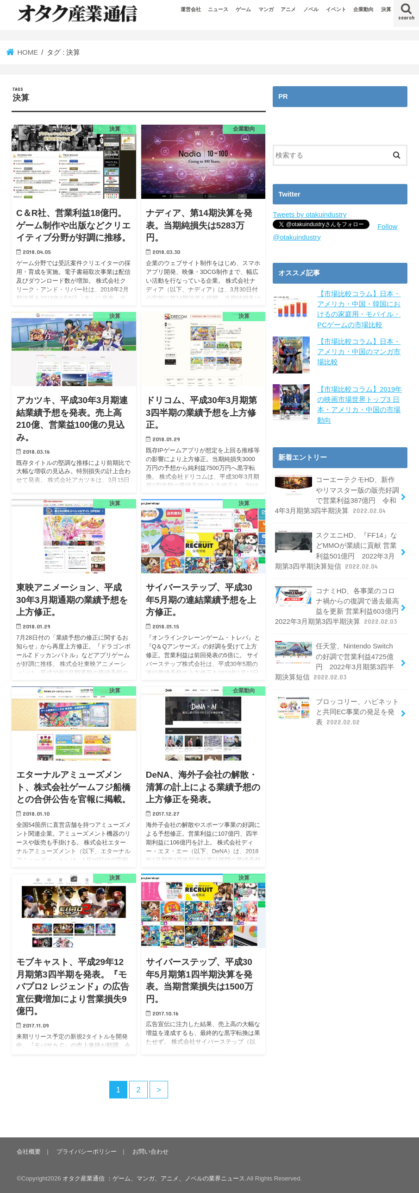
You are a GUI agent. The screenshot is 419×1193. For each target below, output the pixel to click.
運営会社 (191, 9)
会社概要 (29, 1151)
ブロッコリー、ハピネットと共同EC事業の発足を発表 (337, 712)
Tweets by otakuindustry (309, 214)
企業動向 (363, 9)
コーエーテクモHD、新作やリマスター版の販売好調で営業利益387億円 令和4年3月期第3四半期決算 (337, 495)
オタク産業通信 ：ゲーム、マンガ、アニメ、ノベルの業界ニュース (154, 1178)
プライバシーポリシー (86, 1151)
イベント (336, 9)
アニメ (288, 9)
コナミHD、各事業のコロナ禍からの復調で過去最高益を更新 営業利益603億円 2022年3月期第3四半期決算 (340, 606)
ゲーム (243, 9)
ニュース (218, 9)
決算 (386, 9)
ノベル (311, 9)
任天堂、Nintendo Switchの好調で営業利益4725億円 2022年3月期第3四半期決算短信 (334, 661)
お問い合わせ (150, 1151)
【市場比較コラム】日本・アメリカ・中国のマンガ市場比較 (358, 352)
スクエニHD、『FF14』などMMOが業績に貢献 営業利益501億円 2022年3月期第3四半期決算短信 (336, 550)
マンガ (266, 9)
